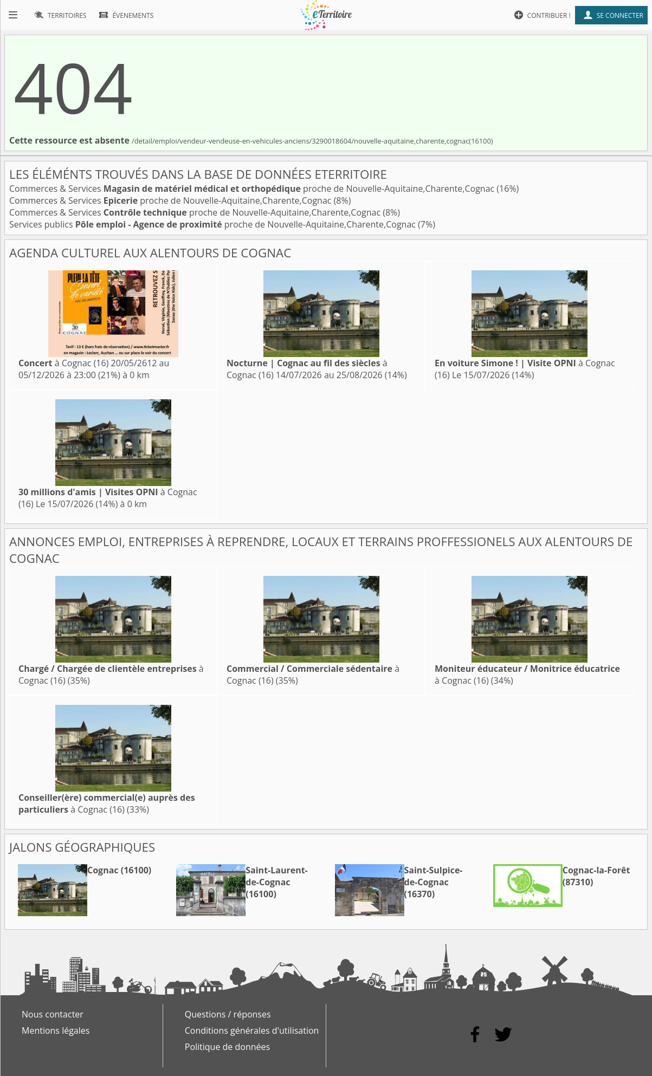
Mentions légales (55, 1030)
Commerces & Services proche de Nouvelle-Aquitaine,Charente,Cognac (252, 189)
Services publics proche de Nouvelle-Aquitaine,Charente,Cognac (213, 224)
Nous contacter (52, 1014)
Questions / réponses (228, 1014)
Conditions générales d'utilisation (252, 1030)
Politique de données (227, 1047)
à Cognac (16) (63, 363)
